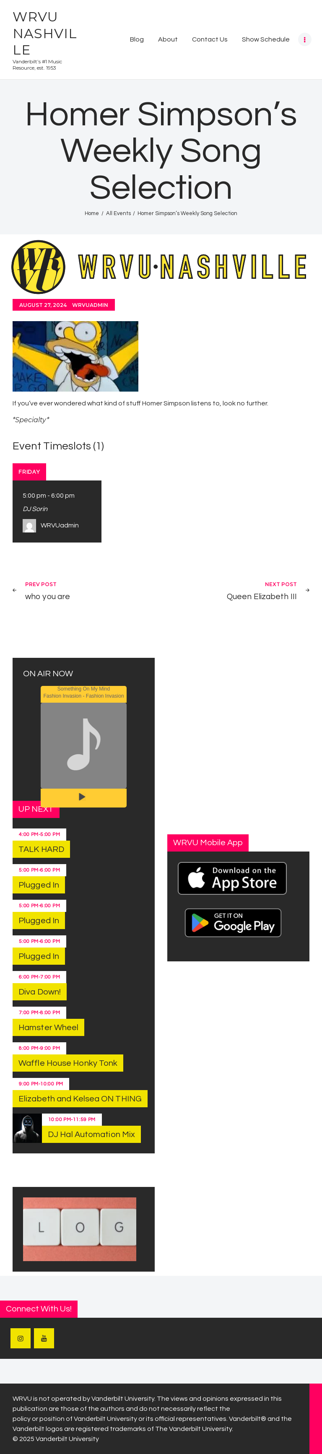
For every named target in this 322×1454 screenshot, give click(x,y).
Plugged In (38, 885)
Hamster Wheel (48, 1027)
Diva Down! (39, 992)
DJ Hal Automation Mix (91, 1134)
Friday (29, 472)
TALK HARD (41, 849)
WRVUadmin (90, 305)
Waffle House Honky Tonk (67, 1063)
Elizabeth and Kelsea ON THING (80, 1099)
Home (92, 213)
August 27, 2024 (43, 305)
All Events (118, 213)
